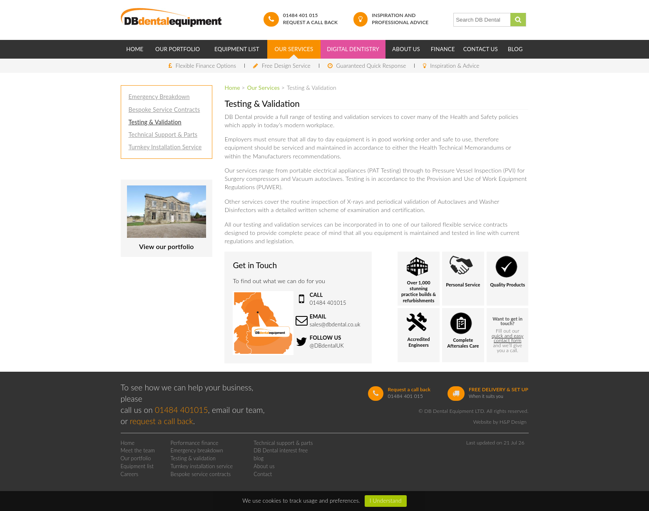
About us (264, 466)
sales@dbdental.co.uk (335, 324)
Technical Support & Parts (163, 134)
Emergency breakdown (196, 450)
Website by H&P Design (500, 422)
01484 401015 (328, 302)
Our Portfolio (177, 49)
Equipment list (137, 466)
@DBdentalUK (327, 345)
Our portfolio (136, 458)
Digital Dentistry (353, 49)
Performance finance (194, 442)
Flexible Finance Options (205, 65)
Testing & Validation (155, 122)
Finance (443, 49)
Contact (263, 474)
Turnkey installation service (201, 466)
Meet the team (138, 450)
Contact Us (480, 49)
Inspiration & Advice (454, 65)
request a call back (161, 421)
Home (134, 49)
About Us (406, 49)
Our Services (294, 49)
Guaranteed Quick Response (371, 65)
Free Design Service (286, 65)
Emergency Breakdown (159, 96)
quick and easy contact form (507, 338)
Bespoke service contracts (200, 474)
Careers (130, 474)
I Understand (386, 500)
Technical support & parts (283, 442)
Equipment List (236, 49)
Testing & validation (193, 458)
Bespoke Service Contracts (164, 109)
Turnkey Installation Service (165, 147)
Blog (515, 49)
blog (259, 458)
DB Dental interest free (281, 450)
